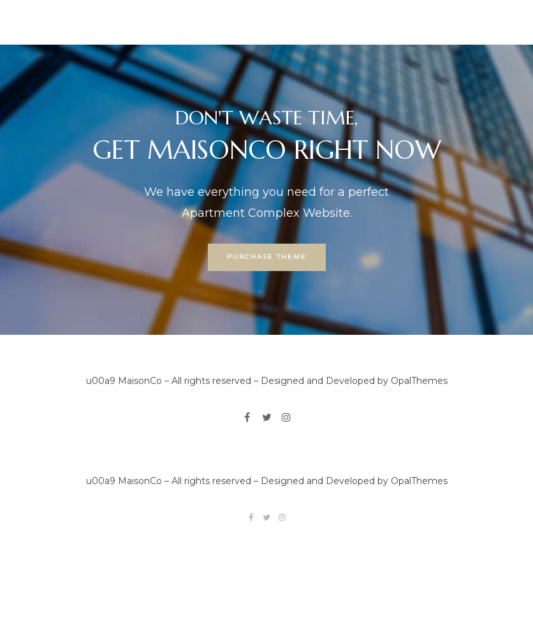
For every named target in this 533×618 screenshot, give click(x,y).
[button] (267, 258)
